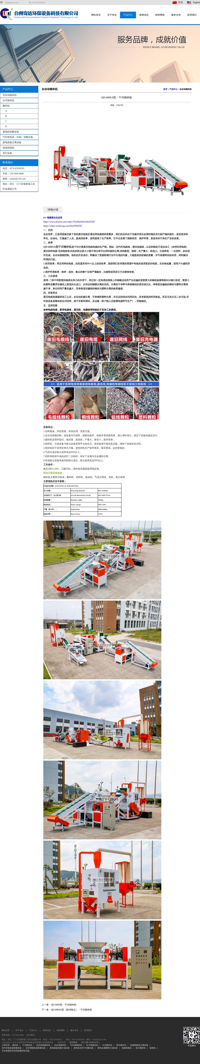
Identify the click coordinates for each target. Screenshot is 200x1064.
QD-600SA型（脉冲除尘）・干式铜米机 (71, 1009)
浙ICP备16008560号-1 (90, 1042)
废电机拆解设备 (11, 132)
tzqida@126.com (12, 2)
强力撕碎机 (141, 1048)
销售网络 (160, 15)
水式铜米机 (8, 100)
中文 (177, 2)
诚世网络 (73, 1042)
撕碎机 (6, 106)
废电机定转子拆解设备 (84, 1048)
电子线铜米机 (92, 1045)
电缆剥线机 (8, 148)
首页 (165, 89)
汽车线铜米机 (76, 1045)
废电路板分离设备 (12, 142)
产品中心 (128, 15)
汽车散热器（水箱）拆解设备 (18, 137)
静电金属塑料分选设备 (108, 1048)
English (193, 2)
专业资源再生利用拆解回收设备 (16, 1051)
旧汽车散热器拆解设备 (12, 1048)
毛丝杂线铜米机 (43, 1045)
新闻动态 (144, 15)
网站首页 (96, 15)
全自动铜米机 (10, 95)
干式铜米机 (27, 1045)
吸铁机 (153, 1048)
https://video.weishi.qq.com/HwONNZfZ (62, 226)
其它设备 (7, 153)
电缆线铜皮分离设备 (139, 1045)
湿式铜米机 (121, 1045)
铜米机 (15, 1045)
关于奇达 (112, 15)
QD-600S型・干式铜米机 (63, 1004)
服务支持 (176, 15)
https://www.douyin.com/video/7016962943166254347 (69, 222)
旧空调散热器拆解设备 (36, 1048)
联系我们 (192, 15)
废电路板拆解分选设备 (60, 1048)
